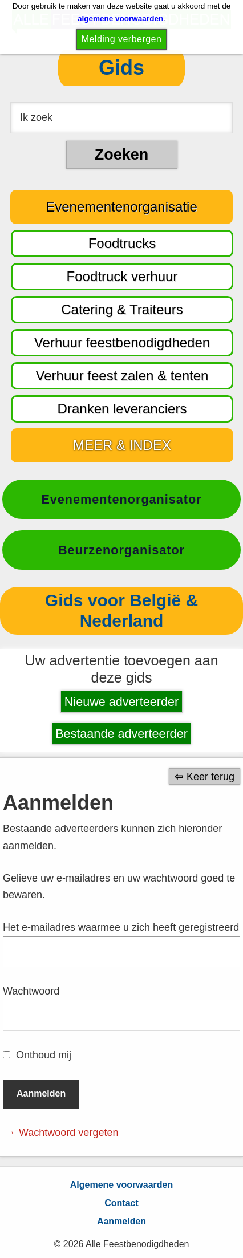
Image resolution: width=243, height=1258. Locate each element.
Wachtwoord (31, 991)
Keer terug (210, 776)
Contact (121, 1203)
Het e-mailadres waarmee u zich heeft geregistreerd (121, 927)
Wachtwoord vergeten (68, 1132)
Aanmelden (121, 1221)
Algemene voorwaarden (121, 1185)
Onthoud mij (43, 1055)
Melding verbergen (122, 39)
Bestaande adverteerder (121, 734)
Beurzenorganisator (121, 550)
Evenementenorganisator (121, 499)
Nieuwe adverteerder (121, 702)
